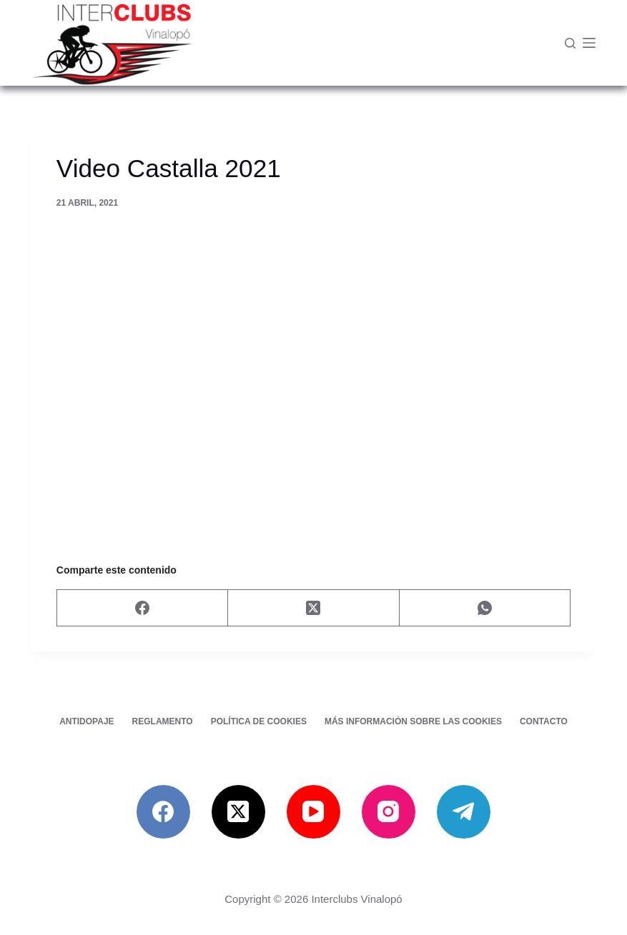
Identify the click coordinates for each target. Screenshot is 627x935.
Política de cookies (259, 721)
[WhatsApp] (485, 608)
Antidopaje (86, 721)
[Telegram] (463, 812)
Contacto (544, 721)
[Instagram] (388, 812)
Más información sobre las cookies (413, 721)
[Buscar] (570, 43)
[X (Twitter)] (313, 608)
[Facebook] (142, 608)
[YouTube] (313, 812)
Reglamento (162, 721)
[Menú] (589, 42)
